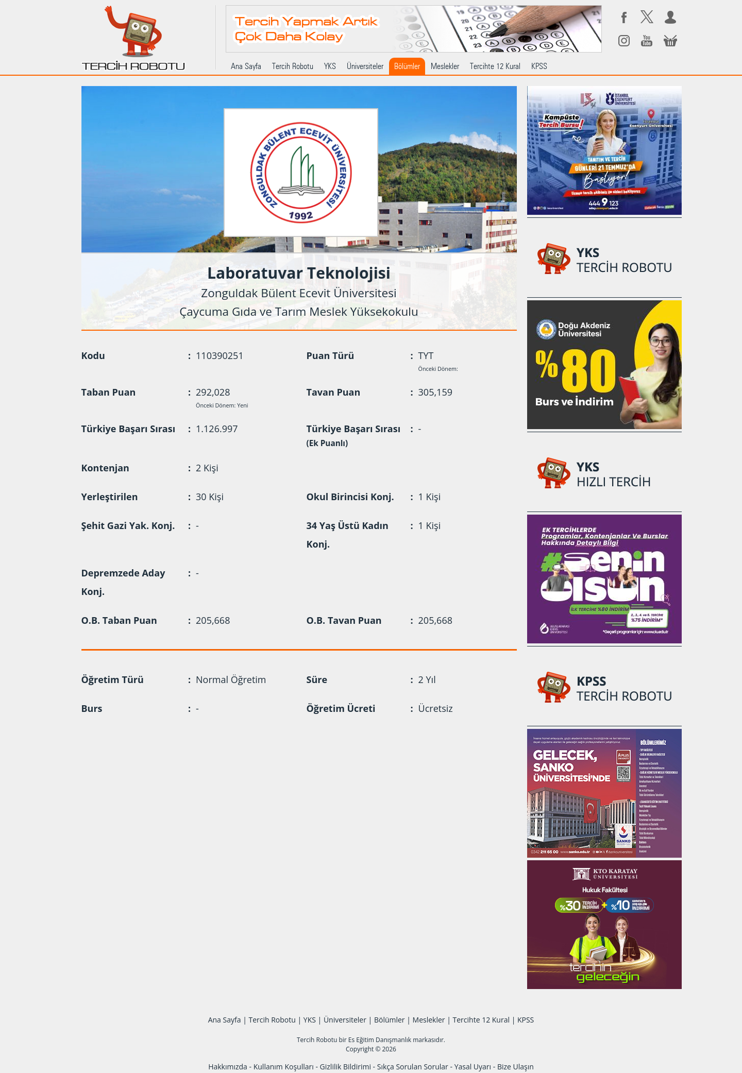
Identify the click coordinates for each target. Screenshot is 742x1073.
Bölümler (407, 66)
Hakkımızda (227, 1066)
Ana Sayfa (246, 66)
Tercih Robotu (292, 66)
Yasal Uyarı (472, 1066)
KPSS (539, 66)
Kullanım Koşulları (284, 1066)
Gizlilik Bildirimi (345, 1066)
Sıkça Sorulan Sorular (412, 1066)
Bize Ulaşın (515, 1066)
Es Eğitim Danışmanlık (379, 1039)
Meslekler (445, 66)
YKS (330, 66)
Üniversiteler (365, 66)
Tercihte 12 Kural (495, 66)
